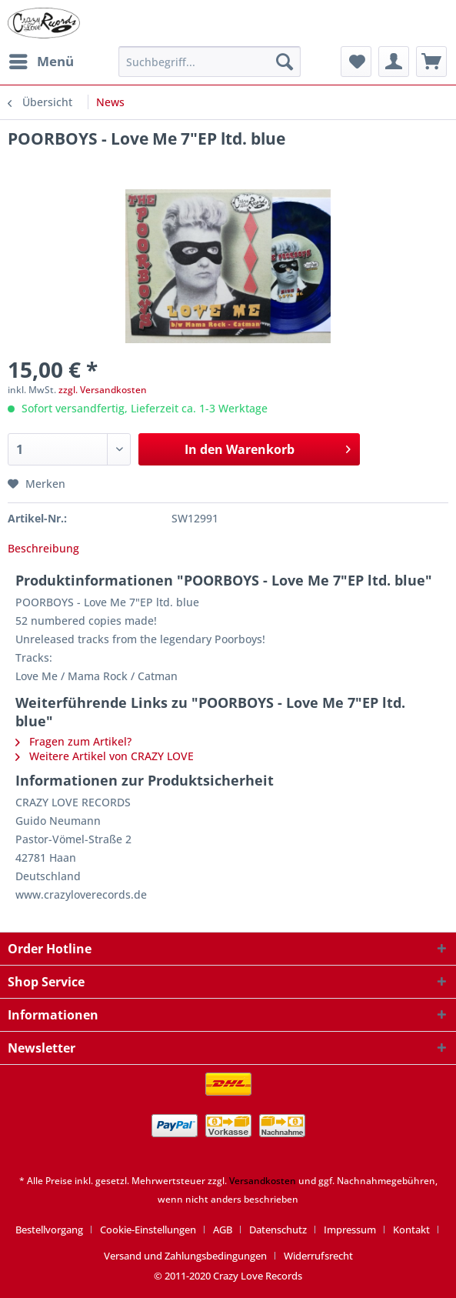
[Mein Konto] (393, 61)
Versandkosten (262, 1180)
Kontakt (411, 1229)
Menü (41, 59)
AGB (222, 1229)
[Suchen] (284, 61)
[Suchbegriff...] (209, 61)
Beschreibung (43, 548)
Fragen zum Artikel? (73, 741)
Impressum (350, 1229)
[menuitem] (41, 61)
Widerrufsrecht (318, 1256)
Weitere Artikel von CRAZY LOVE (104, 756)
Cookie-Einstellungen (148, 1229)
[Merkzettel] (356, 61)
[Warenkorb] (431, 61)
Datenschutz (278, 1229)
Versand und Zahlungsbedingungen (185, 1256)
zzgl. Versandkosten (102, 389)
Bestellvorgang (49, 1229)
